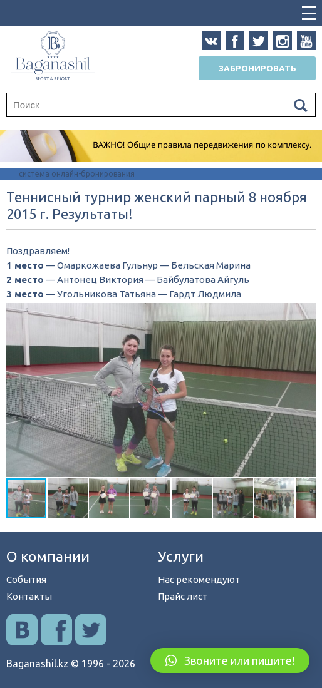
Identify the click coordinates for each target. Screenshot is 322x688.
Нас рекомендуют (199, 579)
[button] (304, 314)
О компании (48, 556)
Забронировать (257, 68)
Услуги (181, 556)
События (26, 579)
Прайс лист (182, 596)
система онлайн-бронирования (77, 174)
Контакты (29, 596)
